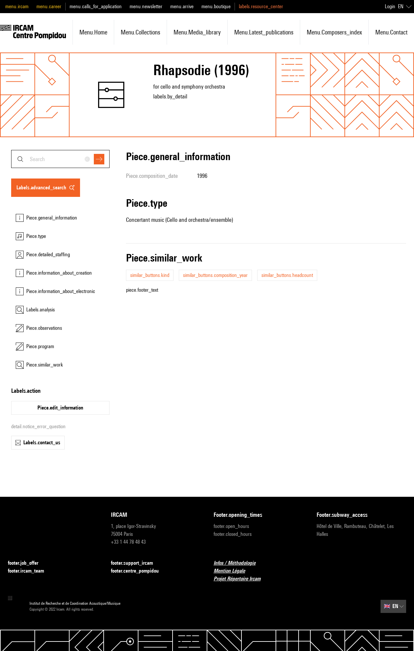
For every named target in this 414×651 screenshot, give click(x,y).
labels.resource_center (261, 6)
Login (390, 6)
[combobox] (60, 159)
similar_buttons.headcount (287, 275)
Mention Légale (233, 571)
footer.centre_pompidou (139, 571)
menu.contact (391, 32)
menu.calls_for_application (96, 6)
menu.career (48, 6)
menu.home (93, 32)
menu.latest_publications (263, 32)
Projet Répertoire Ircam (241, 579)
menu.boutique (216, 6)
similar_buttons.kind (149, 275)
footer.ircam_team (30, 571)
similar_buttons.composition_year (215, 275)
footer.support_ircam (136, 563)
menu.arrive (182, 6)
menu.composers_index (334, 32)
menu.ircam (17, 6)
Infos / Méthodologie (238, 563)
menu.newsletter (146, 6)
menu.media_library (197, 32)
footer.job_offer (27, 563)
